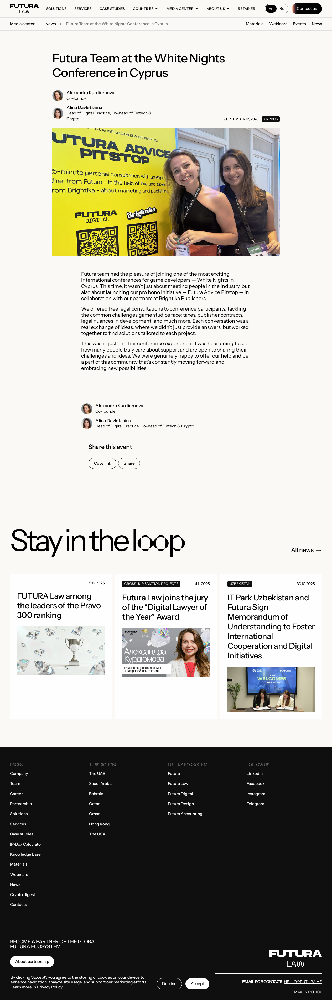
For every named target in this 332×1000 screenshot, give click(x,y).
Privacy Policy (307, 992)
